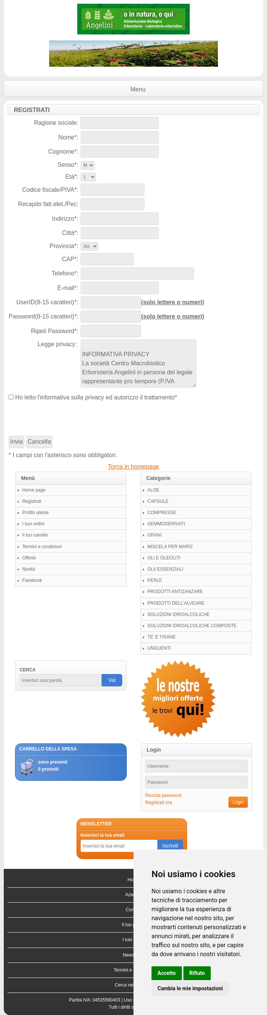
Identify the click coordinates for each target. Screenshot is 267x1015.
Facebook (32, 580)
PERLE (154, 580)
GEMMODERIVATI (166, 523)
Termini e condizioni (42, 546)
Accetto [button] (167, 973)
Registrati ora (158, 802)
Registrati (31, 501)
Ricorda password (163, 795)
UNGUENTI (159, 648)
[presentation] (66, 419)
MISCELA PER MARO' (170, 546)
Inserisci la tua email (102, 835)
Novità (28, 569)
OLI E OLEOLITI (163, 558)
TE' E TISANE (161, 637)
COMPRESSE (161, 512)
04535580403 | (108, 1000)
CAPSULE (157, 501)
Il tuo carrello (35, 535)
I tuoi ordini (33, 523)
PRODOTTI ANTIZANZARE (175, 591)
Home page (33, 490)
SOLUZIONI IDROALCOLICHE (178, 614)
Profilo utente (35, 512)
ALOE (153, 490)
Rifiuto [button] (197, 973)
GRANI (154, 535)
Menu (138, 89)
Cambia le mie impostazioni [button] (190, 988)
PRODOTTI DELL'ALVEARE (175, 603)
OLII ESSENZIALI (165, 569)
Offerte (29, 558)
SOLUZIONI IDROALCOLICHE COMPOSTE (192, 625)
